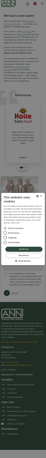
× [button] (41, 196)
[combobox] (37, 196)
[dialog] (23, 229)
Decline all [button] (24, 255)
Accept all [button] (24, 249)
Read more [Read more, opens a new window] (15, 223)
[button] (23, 261)
